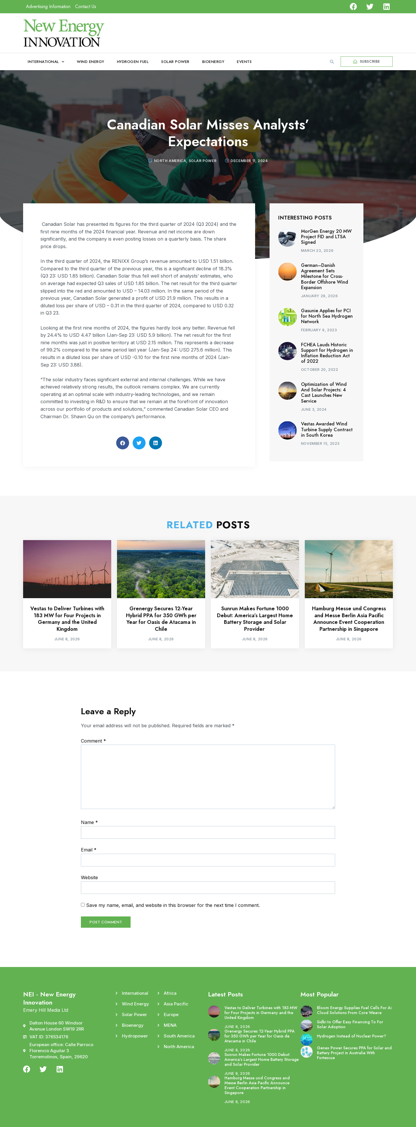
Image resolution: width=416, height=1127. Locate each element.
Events (244, 61)
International (46, 61)
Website (89, 877)
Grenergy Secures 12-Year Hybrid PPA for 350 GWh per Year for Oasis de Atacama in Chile (161, 619)
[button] (332, 62)
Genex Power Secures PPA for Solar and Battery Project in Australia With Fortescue (354, 1053)
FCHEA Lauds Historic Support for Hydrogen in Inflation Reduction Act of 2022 (327, 353)
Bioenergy (213, 61)
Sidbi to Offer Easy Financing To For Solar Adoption (350, 1024)
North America (170, 161)
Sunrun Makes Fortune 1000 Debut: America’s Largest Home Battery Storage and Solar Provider (255, 619)
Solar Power (175, 61)
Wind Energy (90, 61)
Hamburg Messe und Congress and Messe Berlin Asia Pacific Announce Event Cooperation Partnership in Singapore (349, 619)
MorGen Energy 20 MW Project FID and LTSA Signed (326, 237)
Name (89, 822)
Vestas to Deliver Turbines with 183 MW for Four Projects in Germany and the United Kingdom (67, 619)
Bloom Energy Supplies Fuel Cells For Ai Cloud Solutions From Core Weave (354, 1010)
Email (88, 850)
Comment (93, 741)
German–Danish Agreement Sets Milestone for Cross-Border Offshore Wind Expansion (324, 276)
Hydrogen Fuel (133, 61)
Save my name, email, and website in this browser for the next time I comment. (173, 905)
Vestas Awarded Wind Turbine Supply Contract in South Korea (327, 429)
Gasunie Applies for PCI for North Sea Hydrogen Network (327, 316)
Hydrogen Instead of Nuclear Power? (351, 1036)
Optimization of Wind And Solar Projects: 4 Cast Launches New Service (324, 392)
